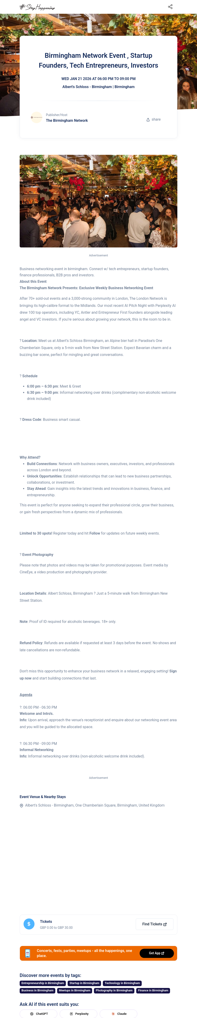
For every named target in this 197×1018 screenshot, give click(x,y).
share (153, 119)
